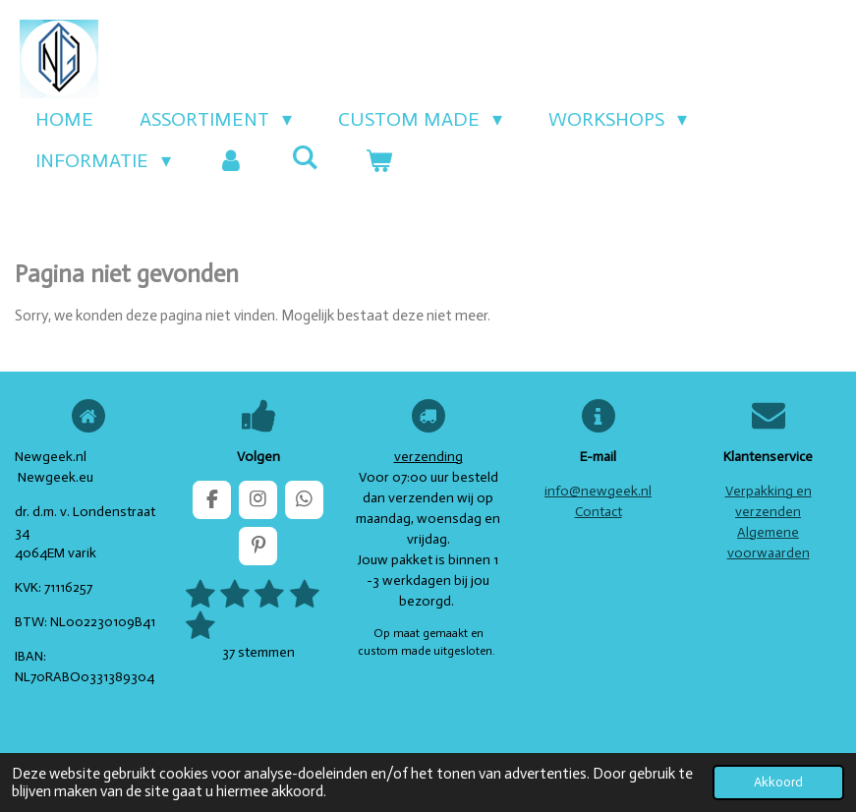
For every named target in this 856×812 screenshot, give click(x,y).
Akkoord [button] (778, 782)
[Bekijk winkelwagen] (378, 160)
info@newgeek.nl (598, 491)
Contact (598, 511)
